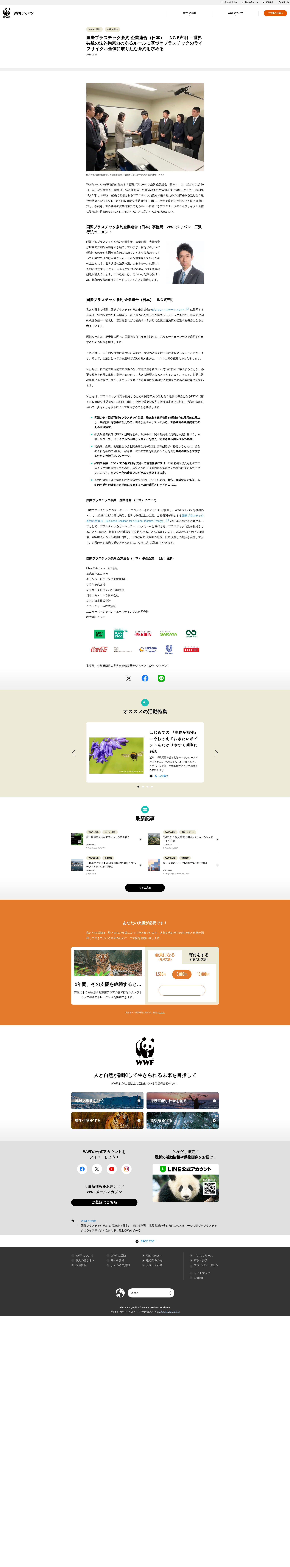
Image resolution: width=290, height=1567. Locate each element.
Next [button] (221, 753)
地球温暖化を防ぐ (109, 1103)
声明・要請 (112, 29)
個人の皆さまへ (230, 2)
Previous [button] (69, 753)
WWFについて (235, 13)
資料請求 (269, 2)
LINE (161, 678)
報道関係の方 (154, 1260)
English (198, 1277)
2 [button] (143, 787)
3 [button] (147, 787)
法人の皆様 (117, 1260)
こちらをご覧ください (169, 1311)
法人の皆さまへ (251, 2)
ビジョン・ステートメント (168, 309)
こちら (162, 1012)
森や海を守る (184, 1123)
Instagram (126, 1169)
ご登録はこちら (104, 1202)
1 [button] (138, 787)
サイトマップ (202, 1273)
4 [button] (152, 787)
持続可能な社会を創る (184, 1103)
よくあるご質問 (120, 1265)
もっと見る (145, 887)
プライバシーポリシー (206, 1267)
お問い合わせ (154, 1265)
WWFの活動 (189, 13)
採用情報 (81, 1265)
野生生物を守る (109, 1123)
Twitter (129, 678)
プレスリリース (203, 1255)
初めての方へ (154, 1255)
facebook (145, 678)
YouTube (112, 1169)
